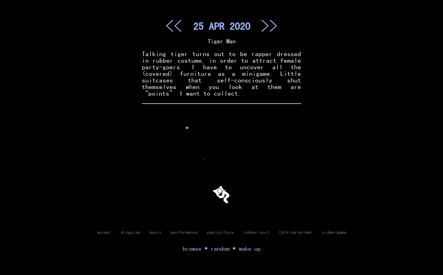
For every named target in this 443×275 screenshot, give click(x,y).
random (220, 248)
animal (104, 232)
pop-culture (220, 232)
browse (192, 248)
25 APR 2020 (221, 26)
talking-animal (296, 232)
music (156, 232)
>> (269, 25)
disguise (130, 232)
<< (173, 25)
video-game (334, 232)
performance (184, 232)
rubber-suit (256, 232)
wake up (250, 248)
